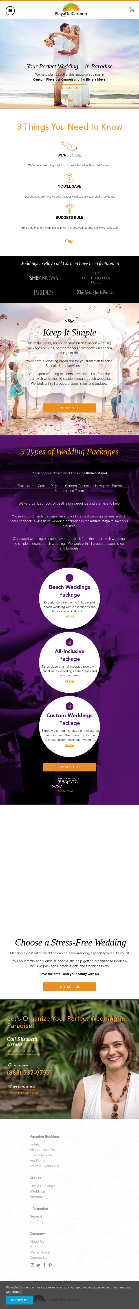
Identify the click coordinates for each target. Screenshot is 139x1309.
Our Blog (37, 1222)
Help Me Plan (69, 987)
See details (14, 1292)
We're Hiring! (40, 1252)
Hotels (35, 1144)
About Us (37, 1242)
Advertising (39, 1197)
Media (34, 1247)
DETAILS (69, 616)
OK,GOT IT (19, 1300)
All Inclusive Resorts (45, 1150)
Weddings (37, 1191)
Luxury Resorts (41, 1155)
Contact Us (69, 88)
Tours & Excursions (44, 1166)
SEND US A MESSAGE (24, 1093)
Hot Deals (37, 1161)
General (36, 1216)
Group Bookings (42, 1186)
